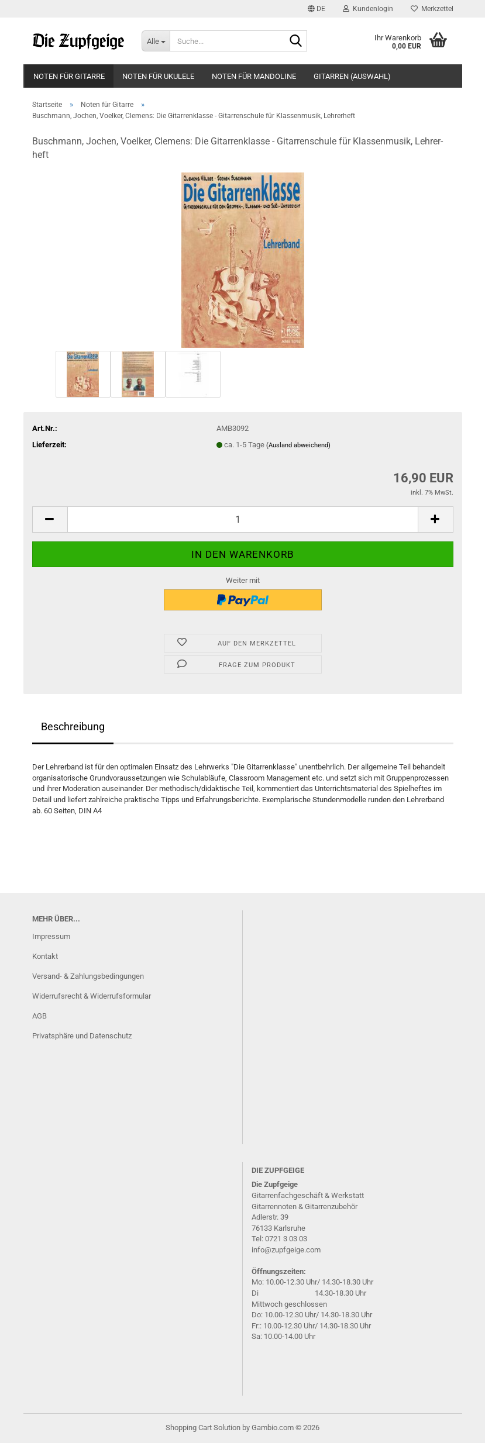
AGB (39, 1016)
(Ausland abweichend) (298, 445)
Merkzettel (432, 9)
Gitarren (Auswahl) (352, 76)
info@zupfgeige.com (286, 1249)
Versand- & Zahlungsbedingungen (88, 976)
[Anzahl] (242, 519)
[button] (316, 9)
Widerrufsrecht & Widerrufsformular (91, 996)
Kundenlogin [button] (368, 9)
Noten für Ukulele (158, 76)
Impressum (51, 936)
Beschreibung (73, 726)
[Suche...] (156, 40)
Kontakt (45, 956)
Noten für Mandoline (254, 76)
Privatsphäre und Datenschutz (82, 1035)
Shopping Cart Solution (203, 1427)
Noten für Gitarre (69, 76)
